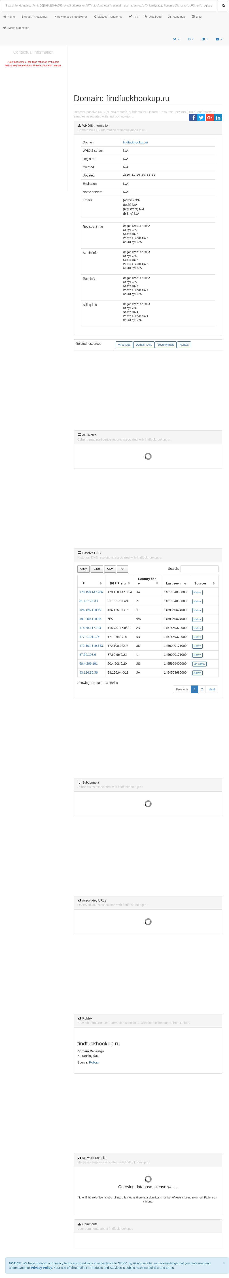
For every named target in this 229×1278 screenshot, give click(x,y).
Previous (182, 689)
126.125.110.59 (90, 610)
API (133, 16)
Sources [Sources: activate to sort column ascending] (200, 583)
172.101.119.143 (91, 645)
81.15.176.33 (88, 601)
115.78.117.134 (90, 628)
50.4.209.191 (88, 663)
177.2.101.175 (89, 637)
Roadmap (176, 16)
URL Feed (153, 16)
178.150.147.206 (91, 592)
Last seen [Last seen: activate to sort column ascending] (173, 583)
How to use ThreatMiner (70, 16)
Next (211, 689)
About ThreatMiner (34, 16)
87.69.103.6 (87, 654)
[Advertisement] (33, 101)
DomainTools (144, 344)
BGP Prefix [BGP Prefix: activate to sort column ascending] (118, 583)
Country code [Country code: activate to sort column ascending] (147, 581)
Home (9, 16)
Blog (196, 16)
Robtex (184, 344)
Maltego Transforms (108, 16)
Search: (193, 568)
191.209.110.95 (90, 619)
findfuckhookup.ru (135, 142)
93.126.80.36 (88, 672)
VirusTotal (124, 344)
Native (197, 592)
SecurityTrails (165, 344)
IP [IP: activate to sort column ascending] (83, 583)
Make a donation (16, 27)
